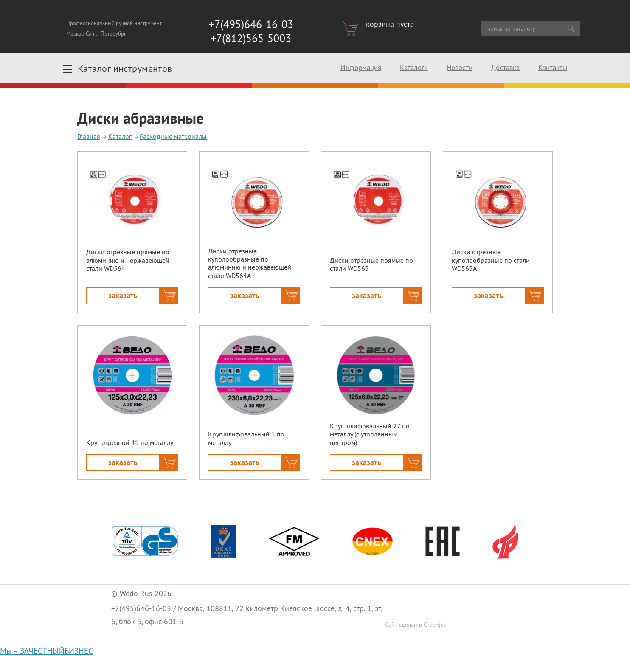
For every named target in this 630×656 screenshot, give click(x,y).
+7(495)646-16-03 (141, 608)
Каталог (120, 136)
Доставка (505, 67)
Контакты (552, 67)
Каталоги (414, 67)
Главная (88, 136)
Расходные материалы (173, 136)
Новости (459, 67)
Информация (360, 67)
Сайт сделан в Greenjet (415, 624)
